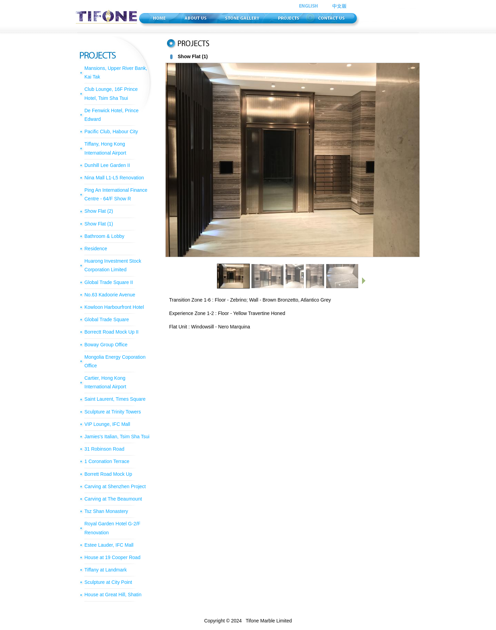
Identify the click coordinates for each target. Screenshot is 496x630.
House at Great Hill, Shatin (113, 594)
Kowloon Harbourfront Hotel (114, 307)
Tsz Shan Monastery (106, 511)
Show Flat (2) (98, 211)
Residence (95, 248)
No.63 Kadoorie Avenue (109, 294)
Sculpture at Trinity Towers (112, 411)
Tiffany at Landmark (105, 570)
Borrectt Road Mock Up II (111, 332)
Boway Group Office (105, 344)
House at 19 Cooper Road (112, 557)
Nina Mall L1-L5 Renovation (114, 177)
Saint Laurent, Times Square (114, 399)
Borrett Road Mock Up (108, 474)
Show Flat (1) (98, 224)
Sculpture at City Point (108, 582)
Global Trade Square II (108, 282)
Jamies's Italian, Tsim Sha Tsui (116, 436)
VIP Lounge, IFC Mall (107, 424)
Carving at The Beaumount (113, 499)
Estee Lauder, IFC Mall (108, 545)
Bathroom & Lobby (104, 236)
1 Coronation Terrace (106, 461)
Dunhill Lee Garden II (107, 165)
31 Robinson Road (104, 449)
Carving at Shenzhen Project (115, 486)
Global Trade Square (106, 319)
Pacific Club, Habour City (111, 131)
